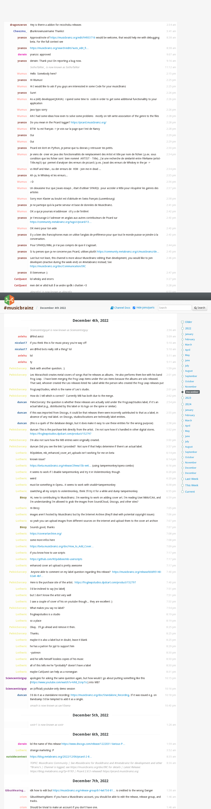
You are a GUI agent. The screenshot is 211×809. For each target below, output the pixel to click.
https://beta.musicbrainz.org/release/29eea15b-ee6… (61, 173)
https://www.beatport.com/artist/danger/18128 (57, 550)
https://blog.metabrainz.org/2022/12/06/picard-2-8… (61, 464)
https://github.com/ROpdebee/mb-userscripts (56, 266)
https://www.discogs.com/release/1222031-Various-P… (93, 451)
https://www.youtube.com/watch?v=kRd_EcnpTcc (59, 389)
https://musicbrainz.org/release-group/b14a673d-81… (84, 497)
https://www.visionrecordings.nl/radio (51, 756)
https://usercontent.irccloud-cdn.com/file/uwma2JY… (60, 705)
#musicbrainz (18, 15)
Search (199, 15)
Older (188, 29)
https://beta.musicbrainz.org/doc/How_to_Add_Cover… (62, 253)
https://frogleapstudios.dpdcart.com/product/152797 (60, 141)
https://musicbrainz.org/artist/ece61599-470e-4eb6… (74, 546)
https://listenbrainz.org (97, 648)
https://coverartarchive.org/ (46, 241)
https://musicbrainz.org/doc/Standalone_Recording (100, 402)
